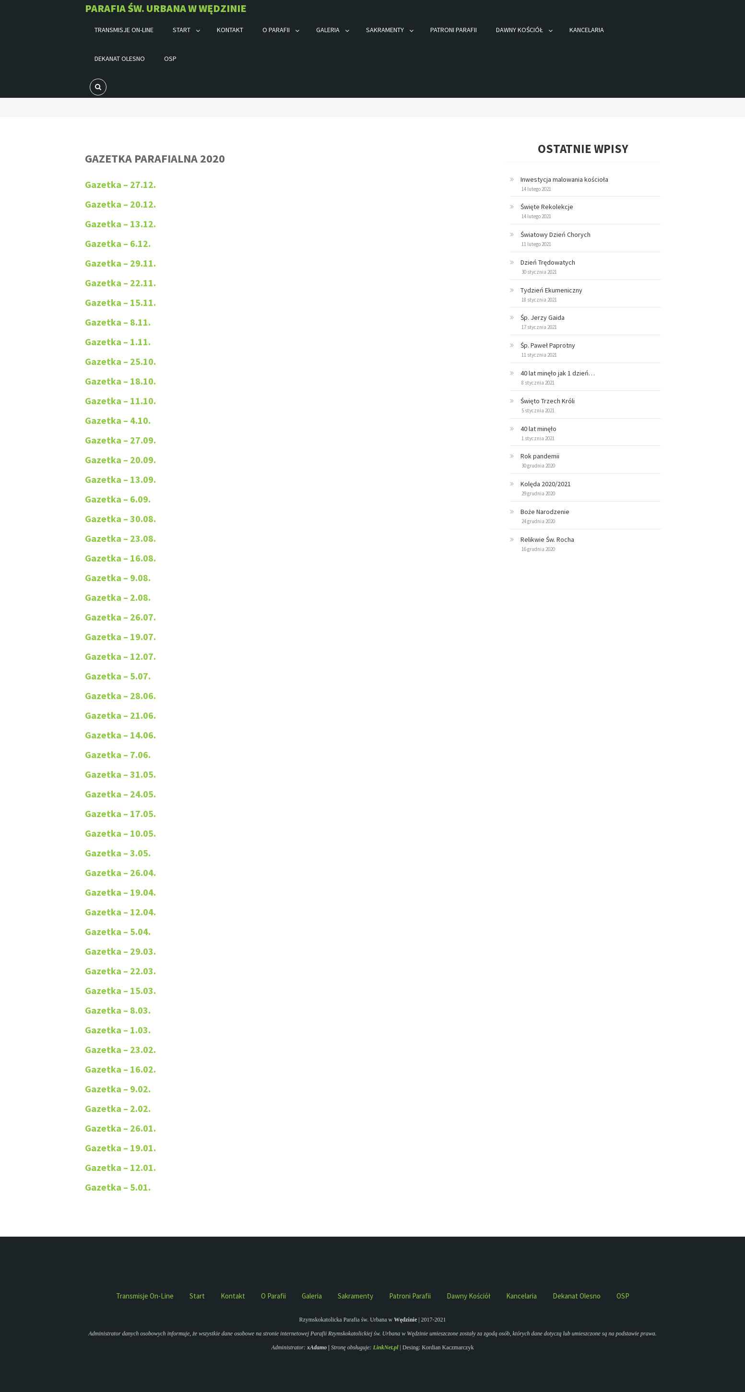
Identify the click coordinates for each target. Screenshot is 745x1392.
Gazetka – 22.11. (120, 283)
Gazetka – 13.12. (120, 224)
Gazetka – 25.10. (120, 361)
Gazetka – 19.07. (120, 637)
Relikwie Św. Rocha (547, 539)
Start (181, 29)
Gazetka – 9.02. (118, 1089)
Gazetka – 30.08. (120, 519)
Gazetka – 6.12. (118, 243)
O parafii (276, 29)
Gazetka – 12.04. (120, 912)
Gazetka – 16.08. (120, 558)
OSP (170, 58)
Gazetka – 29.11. (120, 263)
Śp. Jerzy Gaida (542, 317)
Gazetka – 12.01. (120, 1167)
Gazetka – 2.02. (118, 1108)
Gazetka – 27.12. (120, 184)
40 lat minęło (538, 428)
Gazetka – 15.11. (120, 302)
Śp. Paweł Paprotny (547, 345)
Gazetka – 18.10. (120, 381)
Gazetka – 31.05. (120, 774)
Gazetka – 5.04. (118, 931)
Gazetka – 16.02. (120, 1069)
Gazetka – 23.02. (120, 1049)
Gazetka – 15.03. (120, 990)
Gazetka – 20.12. (120, 204)
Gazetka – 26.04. (120, 872)
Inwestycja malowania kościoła (564, 179)
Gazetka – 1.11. (118, 342)
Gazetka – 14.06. (120, 735)
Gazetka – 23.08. (120, 538)
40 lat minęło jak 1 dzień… (557, 373)
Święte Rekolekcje (546, 206)
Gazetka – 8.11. (118, 322)
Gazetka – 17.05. (120, 813)
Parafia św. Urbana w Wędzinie (166, 8)
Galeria (328, 29)
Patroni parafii (453, 29)
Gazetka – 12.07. (120, 656)
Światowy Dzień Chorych (555, 234)
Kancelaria (586, 29)
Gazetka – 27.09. (120, 440)
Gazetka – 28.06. (120, 696)
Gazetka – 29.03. (120, 951)
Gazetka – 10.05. (120, 833)
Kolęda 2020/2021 (545, 484)
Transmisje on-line (124, 29)
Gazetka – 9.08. (118, 578)
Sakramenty (385, 29)
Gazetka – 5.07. (118, 676)
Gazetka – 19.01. (120, 1148)
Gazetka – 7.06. (118, 754)
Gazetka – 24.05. (120, 794)
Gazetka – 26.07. (120, 617)
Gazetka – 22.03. (120, 971)
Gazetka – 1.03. (118, 1030)
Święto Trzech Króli (547, 401)
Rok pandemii (539, 456)
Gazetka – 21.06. (121, 715)
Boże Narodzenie (544, 511)
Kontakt (230, 29)
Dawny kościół (519, 29)
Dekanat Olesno (120, 58)
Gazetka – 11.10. (120, 401)
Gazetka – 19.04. (120, 892)
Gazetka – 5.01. (118, 1187)
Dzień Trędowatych (547, 262)
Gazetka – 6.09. (118, 499)
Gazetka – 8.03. (118, 1010)
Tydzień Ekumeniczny (551, 290)
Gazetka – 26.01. (120, 1128)
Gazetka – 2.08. (118, 597)
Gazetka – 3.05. (118, 853)
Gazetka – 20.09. (120, 460)
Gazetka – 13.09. (120, 479)
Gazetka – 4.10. (118, 420)
